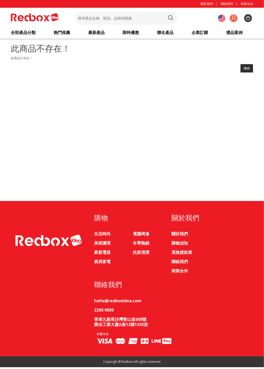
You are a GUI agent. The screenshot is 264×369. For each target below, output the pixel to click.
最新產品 (96, 33)
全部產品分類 (23, 33)
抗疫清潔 (141, 254)
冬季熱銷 (141, 245)
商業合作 (247, 4)
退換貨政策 (181, 254)
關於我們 (207, 4)
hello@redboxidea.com (118, 302)
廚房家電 (102, 263)
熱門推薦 (62, 33)
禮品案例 (234, 33)
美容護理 (102, 245)
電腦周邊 (141, 236)
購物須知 (179, 245)
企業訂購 (200, 33)
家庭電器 (102, 254)
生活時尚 (102, 236)
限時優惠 (130, 33)
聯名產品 (165, 33)
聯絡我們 (227, 4)
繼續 (247, 70)
